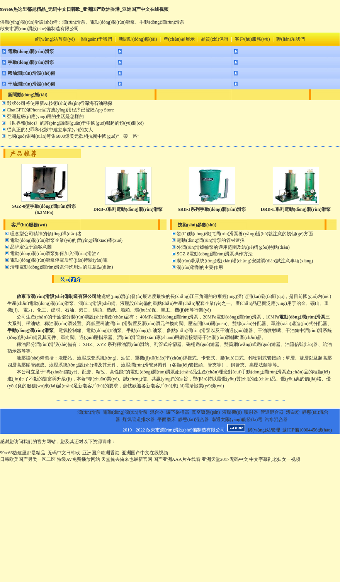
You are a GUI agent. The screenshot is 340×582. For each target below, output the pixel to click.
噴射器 (251, 412)
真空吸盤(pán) (206, 412)
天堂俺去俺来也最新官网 (126, 459)
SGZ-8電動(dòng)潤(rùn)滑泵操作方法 (215, 254)
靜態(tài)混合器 (193, 419)
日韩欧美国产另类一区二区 (28, 459)
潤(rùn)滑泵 (88, 412)
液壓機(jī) (232, 412)
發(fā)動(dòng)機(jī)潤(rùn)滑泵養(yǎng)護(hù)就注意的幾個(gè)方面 (245, 233)
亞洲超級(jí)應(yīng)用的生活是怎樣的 (45, 116)
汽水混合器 (276, 419)
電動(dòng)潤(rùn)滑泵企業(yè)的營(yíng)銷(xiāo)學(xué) (66, 240)
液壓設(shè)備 (30, 358)
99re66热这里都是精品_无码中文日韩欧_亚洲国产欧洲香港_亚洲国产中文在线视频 (84, 9)
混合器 (157, 412)
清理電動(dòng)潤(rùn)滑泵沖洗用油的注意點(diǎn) (61, 267)
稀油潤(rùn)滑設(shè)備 (31, 73)
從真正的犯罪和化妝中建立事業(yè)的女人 (50, 129)
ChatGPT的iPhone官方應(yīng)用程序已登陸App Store (60, 110)
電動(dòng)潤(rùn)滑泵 (31, 51)
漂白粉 (293, 412)
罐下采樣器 (177, 412)
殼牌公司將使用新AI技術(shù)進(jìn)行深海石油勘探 (60, 103)
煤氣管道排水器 (138, 419)
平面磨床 (166, 419)
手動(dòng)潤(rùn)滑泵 (31, 62)
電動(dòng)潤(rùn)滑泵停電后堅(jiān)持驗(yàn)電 (58, 260)
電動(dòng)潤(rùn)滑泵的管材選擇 (211, 240)
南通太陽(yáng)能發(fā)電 (237, 419)
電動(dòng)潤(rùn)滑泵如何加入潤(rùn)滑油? (54, 253)
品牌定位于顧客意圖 (31, 247)
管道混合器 (272, 412)
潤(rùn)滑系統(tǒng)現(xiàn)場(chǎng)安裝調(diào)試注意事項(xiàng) (245, 261)
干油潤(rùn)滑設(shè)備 (31, 84)
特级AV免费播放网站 (78, 459)
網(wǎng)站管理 (264, 430)
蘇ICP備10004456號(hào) (307, 430)
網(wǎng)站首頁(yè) (55, 39)
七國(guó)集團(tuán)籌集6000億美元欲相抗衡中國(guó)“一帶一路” (73, 136)
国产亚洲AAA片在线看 (177, 459)
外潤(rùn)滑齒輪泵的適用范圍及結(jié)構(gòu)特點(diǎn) (233, 247)
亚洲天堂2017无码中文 (225, 459)
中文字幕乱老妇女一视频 (274, 459)
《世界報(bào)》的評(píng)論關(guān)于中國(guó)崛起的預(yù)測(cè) (75, 123)
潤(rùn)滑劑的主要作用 (200, 267)
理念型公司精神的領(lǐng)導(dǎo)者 (46, 233)
